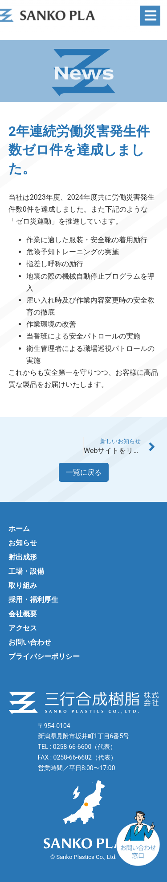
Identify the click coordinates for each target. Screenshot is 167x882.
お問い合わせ (29, 642)
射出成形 (22, 557)
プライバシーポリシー (44, 656)
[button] (150, 12)
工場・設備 (26, 571)
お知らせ (22, 543)
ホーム (19, 528)
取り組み (22, 585)
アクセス (22, 628)
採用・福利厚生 (33, 599)
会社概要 (22, 614)
